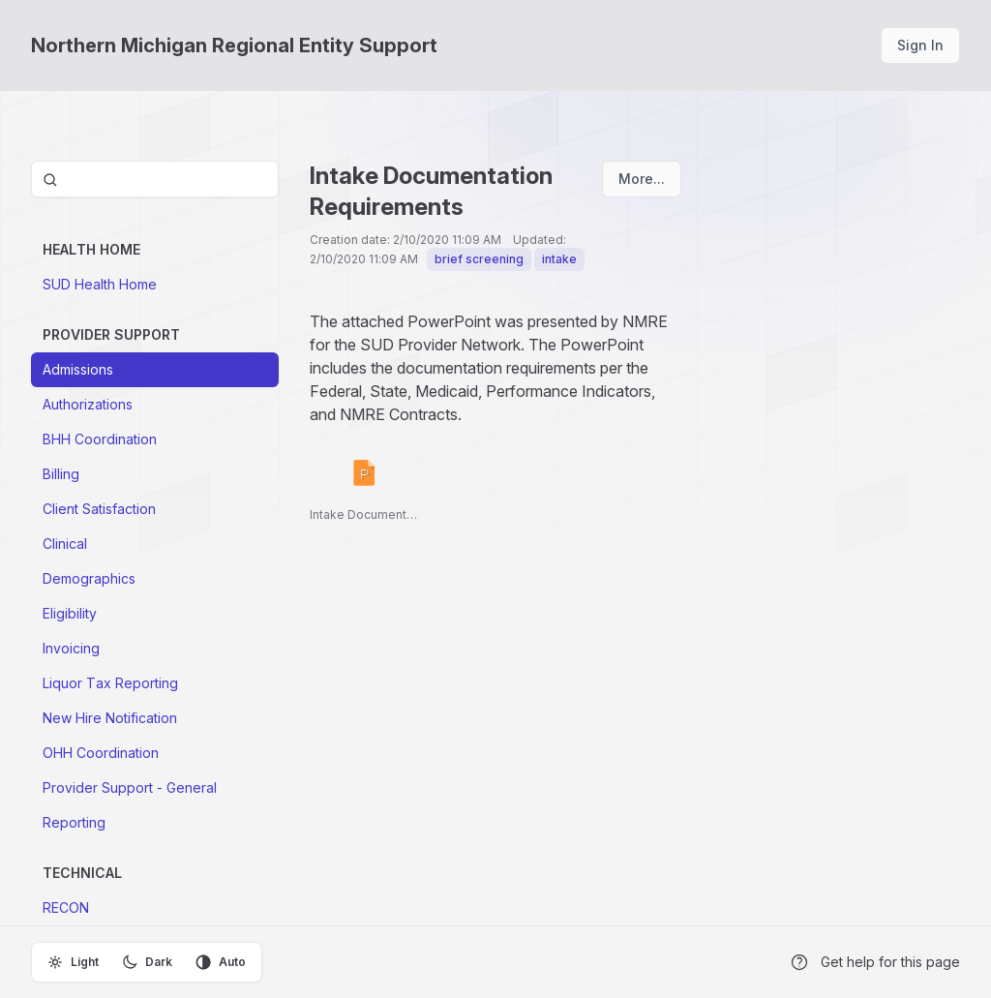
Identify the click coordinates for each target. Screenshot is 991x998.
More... (641, 178)
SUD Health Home (100, 284)
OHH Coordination (101, 752)
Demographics (89, 578)
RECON (66, 907)
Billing (61, 474)
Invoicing (71, 648)
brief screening (479, 259)
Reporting (74, 822)
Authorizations (88, 404)
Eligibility (70, 613)
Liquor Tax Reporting (110, 683)
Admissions (78, 369)
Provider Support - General (130, 787)
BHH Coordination (100, 439)
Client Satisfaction (99, 508)
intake (559, 259)
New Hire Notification (110, 718)
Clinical (65, 543)
